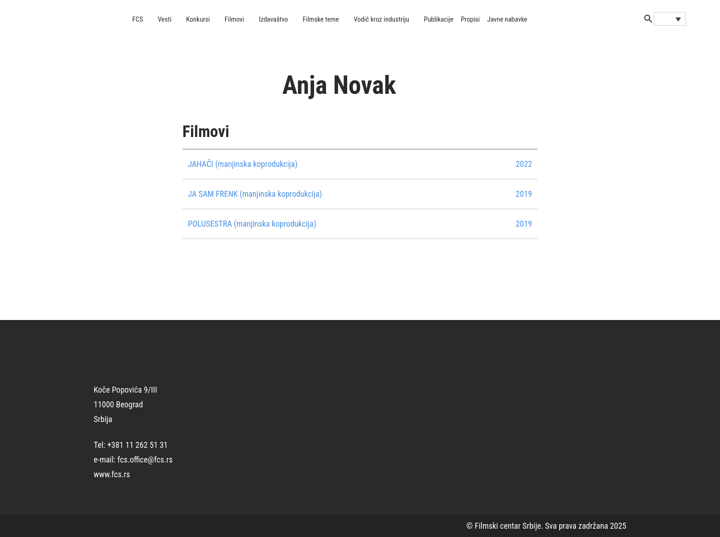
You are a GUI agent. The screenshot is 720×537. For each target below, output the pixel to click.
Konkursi (198, 19)
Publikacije (439, 19)
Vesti (165, 19)
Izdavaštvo (273, 19)
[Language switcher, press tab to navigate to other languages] (670, 19)
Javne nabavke (507, 19)
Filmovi (234, 19)
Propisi (470, 19)
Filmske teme (321, 19)
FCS (137, 19)
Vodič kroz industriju (381, 19)
